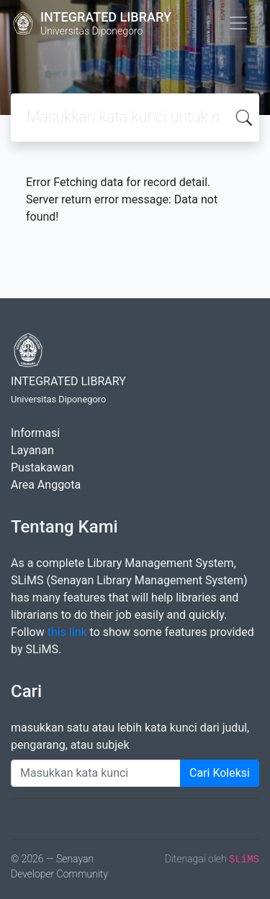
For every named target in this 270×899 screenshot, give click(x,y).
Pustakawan (42, 467)
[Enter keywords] (96, 773)
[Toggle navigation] (238, 23)
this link (67, 632)
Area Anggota (46, 485)
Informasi (35, 433)
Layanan (32, 450)
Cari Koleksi (219, 773)
